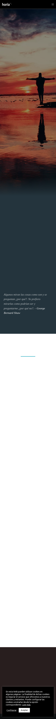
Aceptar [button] (24, 710)
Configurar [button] (12, 710)
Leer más (26, 704)
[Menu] (51, 4)
